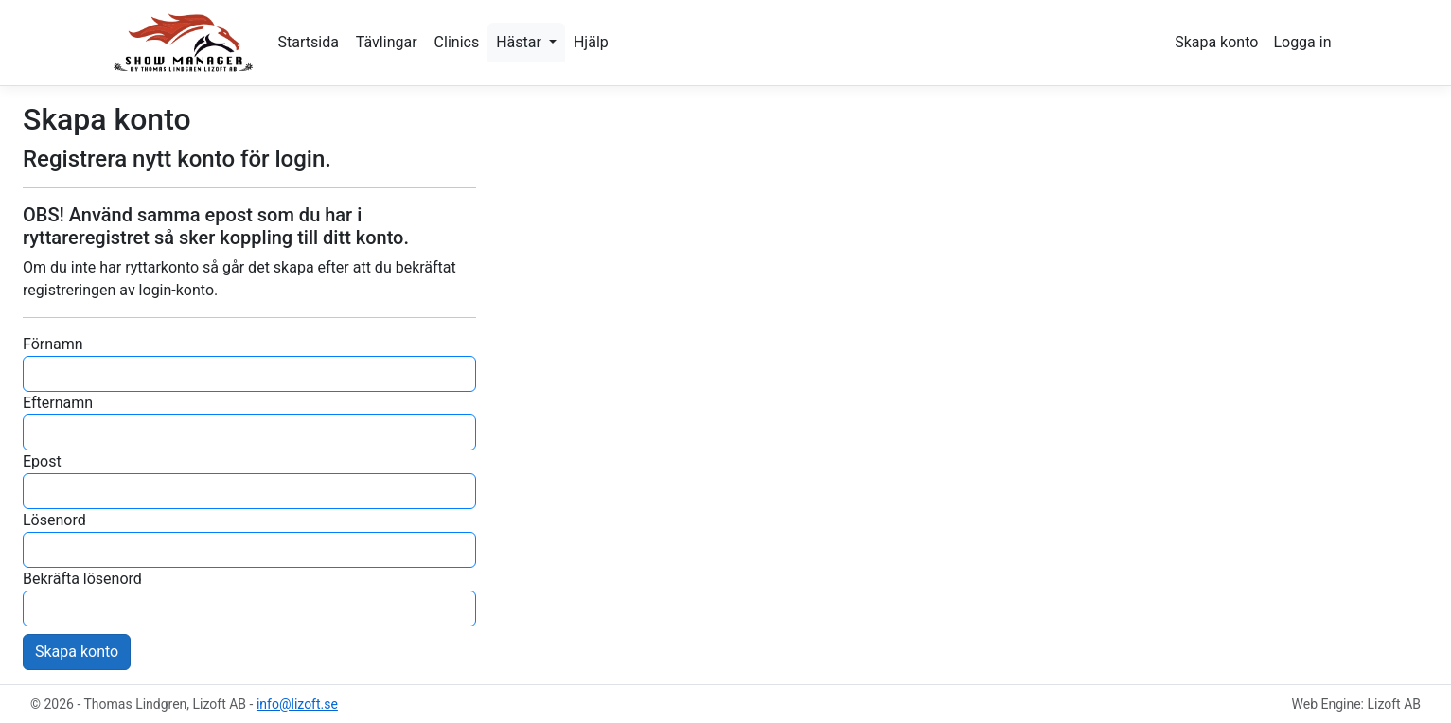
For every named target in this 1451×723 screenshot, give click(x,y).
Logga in (1302, 42)
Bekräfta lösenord (82, 579)
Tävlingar (386, 42)
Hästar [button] (520, 42)
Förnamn (53, 344)
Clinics (457, 42)
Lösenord (54, 520)
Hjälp (591, 42)
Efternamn (58, 403)
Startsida (308, 42)
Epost (42, 461)
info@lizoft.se (297, 704)
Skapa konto (1216, 42)
